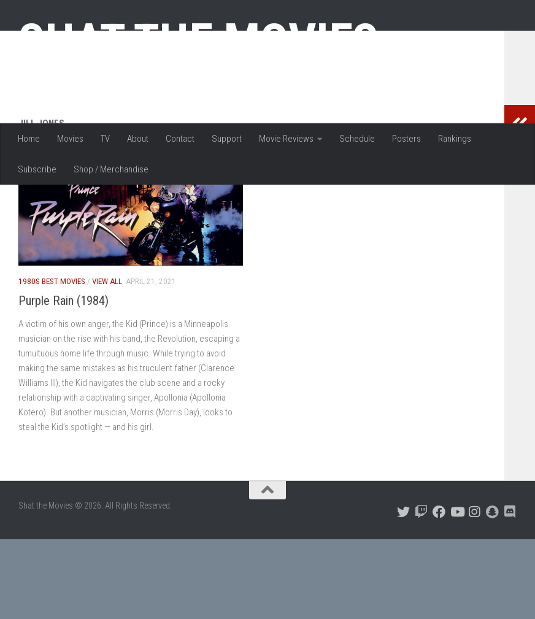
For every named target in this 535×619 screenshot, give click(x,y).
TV (105, 138)
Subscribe (37, 169)
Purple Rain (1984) (63, 380)
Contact (180, 138)
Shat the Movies (198, 42)
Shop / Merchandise (111, 169)
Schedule (357, 138)
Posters (406, 138)
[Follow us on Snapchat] (492, 591)
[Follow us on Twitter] (403, 591)
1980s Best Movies (51, 361)
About (137, 138)
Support (227, 138)
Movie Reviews (286, 138)
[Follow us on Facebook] (439, 591)
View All (107, 361)
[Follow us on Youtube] (456, 591)
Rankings (454, 138)
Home (29, 138)
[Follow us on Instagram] (474, 591)
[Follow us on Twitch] (421, 591)
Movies (70, 138)
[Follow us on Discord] (510, 591)
